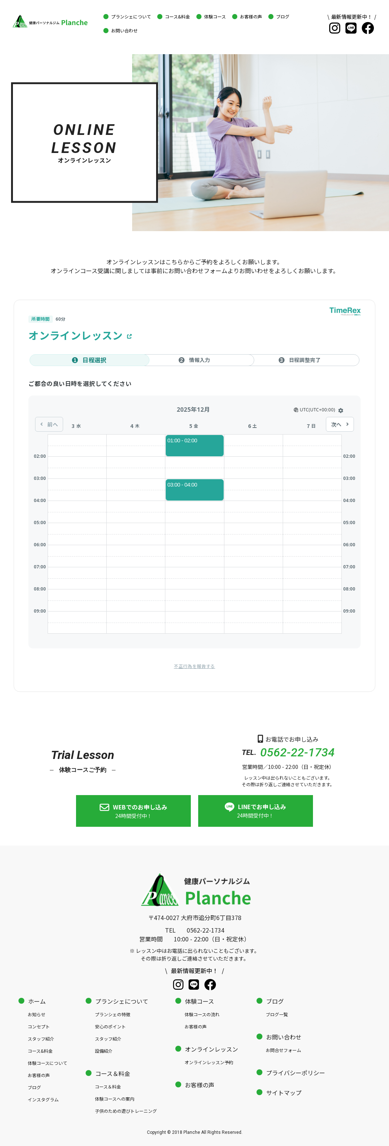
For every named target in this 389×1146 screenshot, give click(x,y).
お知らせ (36, 1013)
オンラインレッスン (211, 1048)
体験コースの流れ (202, 1013)
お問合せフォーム (283, 1049)
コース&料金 (40, 1050)
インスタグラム (43, 1099)
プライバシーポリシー (295, 1071)
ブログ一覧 (277, 1013)
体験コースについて (47, 1062)
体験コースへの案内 (114, 1098)
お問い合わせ (284, 1036)
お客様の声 (39, 1074)
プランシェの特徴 (112, 1013)
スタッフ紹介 (41, 1038)
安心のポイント (110, 1026)
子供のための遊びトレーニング (126, 1110)
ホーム (37, 1000)
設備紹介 (104, 1050)
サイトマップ (284, 1091)
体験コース (199, 1000)
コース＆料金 (112, 1072)
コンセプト (39, 1026)
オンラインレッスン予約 (209, 1061)
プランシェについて (121, 1000)
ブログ (34, 1086)
